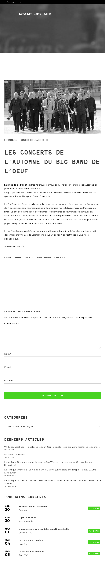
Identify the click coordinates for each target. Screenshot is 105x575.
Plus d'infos (94, 508)
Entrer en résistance (14, 454)
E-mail (8, 367)
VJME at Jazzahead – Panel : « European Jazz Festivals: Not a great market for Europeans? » (52, 447)
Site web (8, 380)
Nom (7, 354)
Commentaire (12, 323)
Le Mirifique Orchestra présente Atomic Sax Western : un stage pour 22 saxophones (48, 462)
